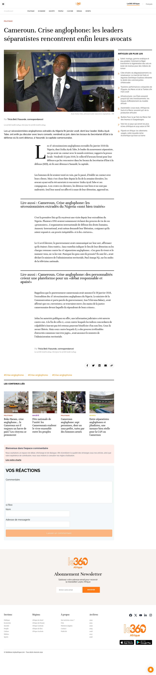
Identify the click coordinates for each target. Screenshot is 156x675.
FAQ (62, 638)
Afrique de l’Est (37, 644)
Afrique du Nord (37, 635)
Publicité (64, 647)
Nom (8, 524)
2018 (91, 647)
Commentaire (13, 495)
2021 (90, 638)
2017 (90, 649)
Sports (88, 26)
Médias (79, 26)
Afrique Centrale (37, 641)
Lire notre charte (13, 475)
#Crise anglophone (14, 390)
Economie (41, 26)
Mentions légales (66, 641)
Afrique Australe (37, 647)
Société (52, 26)
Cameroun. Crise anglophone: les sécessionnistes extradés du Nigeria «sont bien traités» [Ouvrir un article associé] (62, 220)
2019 (91, 644)
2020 (91, 641)
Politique (30, 26)
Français (149, 4)
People (60, 26)
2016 (91, 652)
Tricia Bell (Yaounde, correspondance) (25, 135)
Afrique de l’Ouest (38, 638)
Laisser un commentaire (59, 548)
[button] (151, 670)
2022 (91, 635)
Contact (63, 644)
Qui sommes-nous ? (67, 635)
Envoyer (91, 605)
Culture (70, 26)
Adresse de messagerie (18, 535)
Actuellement (8, 26)
